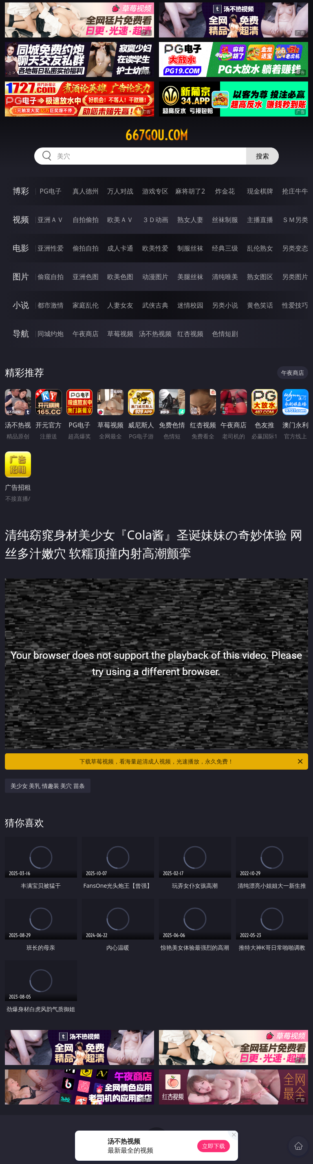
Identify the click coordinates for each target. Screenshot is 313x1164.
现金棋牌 (260, 191)
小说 (21, 304)
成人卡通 (120, 248)
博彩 (21, 190)
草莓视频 (120, 333)
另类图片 (295, 276)
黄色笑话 (260, 305)
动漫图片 (155, 276)
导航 (21, 333)
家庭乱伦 (86, 305)
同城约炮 (50, 333)
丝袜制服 (225, 219)
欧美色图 (120, 276)
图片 (21, 276)
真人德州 (86, 191)
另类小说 (225, 305)
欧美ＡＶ (120, 219)
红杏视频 (190, 333)
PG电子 (50, 191)
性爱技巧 (295, 305)
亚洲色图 (86, 276)
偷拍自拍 (86, 248)
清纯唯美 (225, 276)
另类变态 (295, 248)
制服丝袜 (190, 248)
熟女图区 (260, 276)
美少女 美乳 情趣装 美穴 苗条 (48, 786)
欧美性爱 (155, 248)
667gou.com (156, 135)
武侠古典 (155, 305)
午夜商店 (86, 333)
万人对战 (120, 191)
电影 (21, 247)
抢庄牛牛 (295, 191)
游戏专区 (155, 191)
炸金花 (225, 191)
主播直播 (260, 219)
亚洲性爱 (50, 248)
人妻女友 (120, 305)
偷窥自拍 (50, 276)
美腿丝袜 (190, 276)
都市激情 (50, 305)
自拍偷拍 (86, 219)
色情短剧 (225, 333)
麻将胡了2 (190, 191)
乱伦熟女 (260, 248)
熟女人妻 (190, 219)
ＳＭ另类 (295, 219)
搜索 (262, 156)
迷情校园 (190, 305)
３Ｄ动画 (155, 219)
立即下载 (213, 1146)
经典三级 (225, 248)
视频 (21, 219)
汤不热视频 (155, 333)
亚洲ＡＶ (50, 219)
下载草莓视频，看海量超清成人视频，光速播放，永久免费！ (191, 761)
